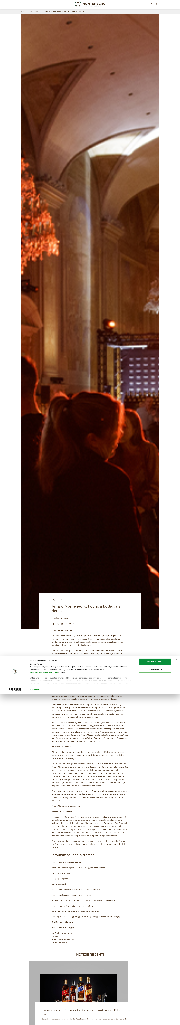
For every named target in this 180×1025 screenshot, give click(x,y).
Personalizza (155, 1000)
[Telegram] (70, 623)
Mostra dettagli (36, 1020)
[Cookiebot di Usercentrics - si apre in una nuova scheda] (15, 1020)
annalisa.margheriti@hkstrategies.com (88, 868)
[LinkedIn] (62, 623)
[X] (58, 623)
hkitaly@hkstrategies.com (63, 939)
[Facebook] (54, 623)
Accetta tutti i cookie (155, 993)
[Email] (74, 623)
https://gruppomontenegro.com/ (44, 1003)
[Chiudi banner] (176, 990)
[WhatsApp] (66, 623)
